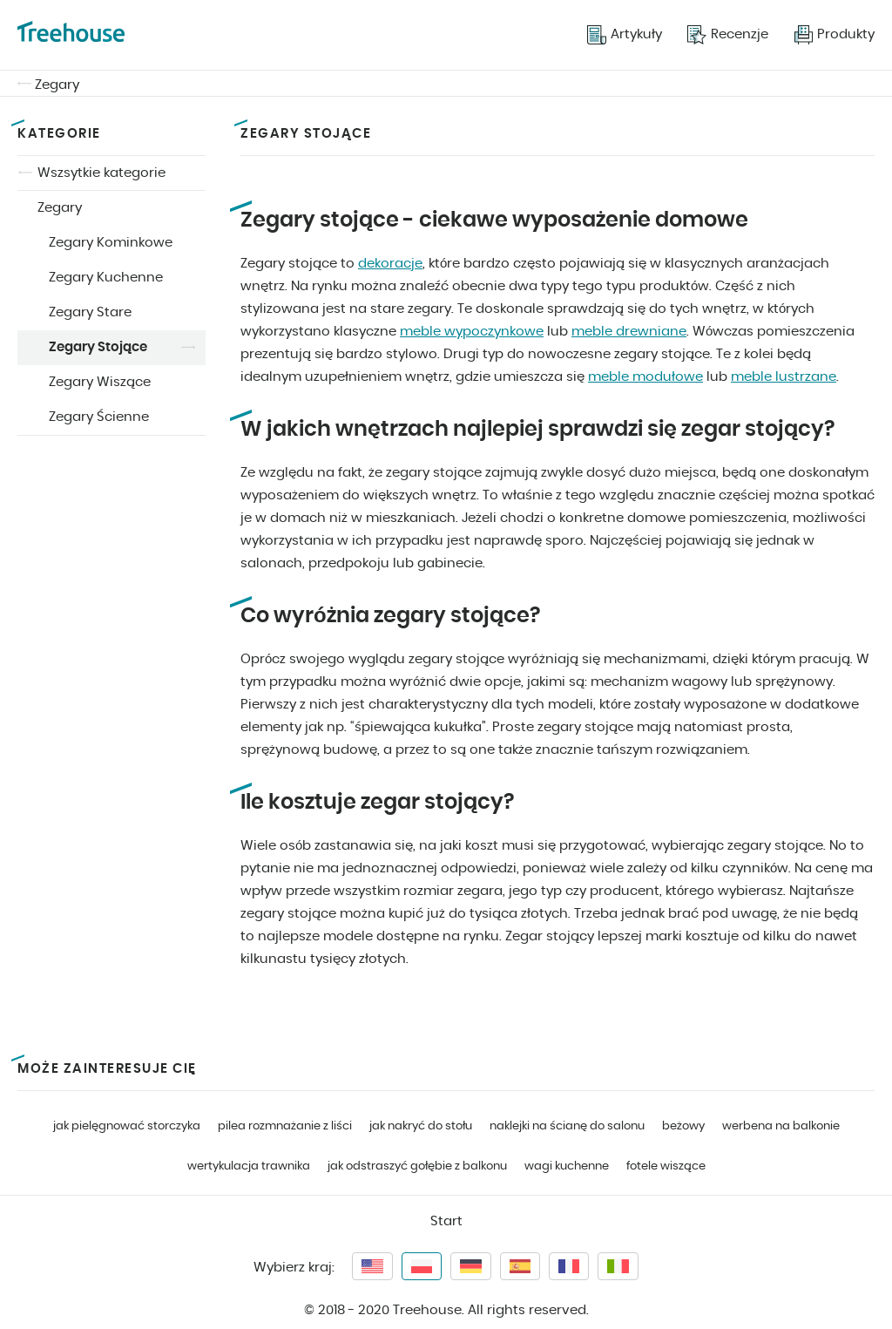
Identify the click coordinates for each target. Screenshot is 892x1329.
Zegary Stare (90, 312)
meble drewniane (628, 331)
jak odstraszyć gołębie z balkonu (417, 1166)
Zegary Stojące (98, 347)
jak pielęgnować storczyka (126, 1126)
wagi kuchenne (566, 1166)
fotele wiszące (666, 1166)
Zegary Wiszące (100, 382)
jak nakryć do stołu (420, 1126)
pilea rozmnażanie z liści (285, 1126)
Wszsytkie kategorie (101, 173)
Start (446, 1221)
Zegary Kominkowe (110, 242)
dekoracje (390, 263)
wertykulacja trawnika (248, 1166)
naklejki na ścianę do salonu (567, 1126)
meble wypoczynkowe (472, 331)
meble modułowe (645, 376)
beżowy (683, 1126)
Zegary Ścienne (99, 417)
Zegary (57, 85)
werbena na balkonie (781, 1126)
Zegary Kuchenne (106, 277)
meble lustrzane (783, 376)
